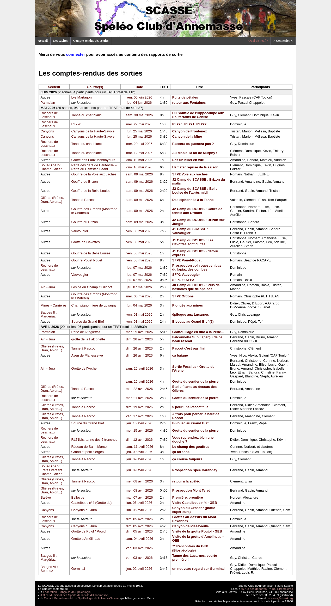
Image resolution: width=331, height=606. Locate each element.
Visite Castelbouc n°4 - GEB (194, 503)
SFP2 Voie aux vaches (190, 174)
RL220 (76, 124)
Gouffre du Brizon (84, 181)
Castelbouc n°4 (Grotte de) (91, 503)
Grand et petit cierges (87, 452)
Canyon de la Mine (187, 136)
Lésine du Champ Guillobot (91, 287)
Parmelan (48, 103)
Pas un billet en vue (188, 160)
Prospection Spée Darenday (194, 470)
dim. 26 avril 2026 (139, 339)
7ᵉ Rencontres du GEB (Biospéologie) (190, 548)
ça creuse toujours (187, 459)
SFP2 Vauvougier (186, 275)
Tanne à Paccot (83, 200)
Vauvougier (79, 231)
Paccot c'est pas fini (188, 348)
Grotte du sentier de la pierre (195, 381)
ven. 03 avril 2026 (139, 548)
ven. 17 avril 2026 (139, 416)
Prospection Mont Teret (191, 490)
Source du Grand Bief (87, 321)
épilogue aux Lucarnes (190, 314)
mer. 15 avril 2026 (139, 430)
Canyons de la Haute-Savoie (93, 131)
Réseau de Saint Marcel (89, 447)
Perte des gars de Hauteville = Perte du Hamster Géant (94, 167)
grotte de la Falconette (88, 339)
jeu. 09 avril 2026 (139, 452)
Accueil (43, 40)
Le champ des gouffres (190, 447)
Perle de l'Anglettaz (86, 332)
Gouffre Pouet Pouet (86, 260)
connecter (75, 54)
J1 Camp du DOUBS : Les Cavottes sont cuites (192, 242)
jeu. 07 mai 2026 (139, 268)
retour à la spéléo (186, 481)
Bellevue (77, 497)
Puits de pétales (185, 97)
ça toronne (180, 452)
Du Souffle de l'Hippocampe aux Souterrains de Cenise (198, 115)
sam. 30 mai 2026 (139, 115)
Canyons (47, 131)
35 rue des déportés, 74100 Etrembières (267, 588)
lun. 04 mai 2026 (139, 305)
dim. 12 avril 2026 (139, 440)
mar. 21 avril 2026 (139, 398)
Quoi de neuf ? (258, 40)
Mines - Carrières (54, 305)
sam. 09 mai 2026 (139, 174)
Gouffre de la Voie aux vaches (94, 174)
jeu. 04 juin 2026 (139, 103)
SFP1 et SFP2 (183, 280)
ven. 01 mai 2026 (139, 314)
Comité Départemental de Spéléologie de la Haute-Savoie (81, 598)
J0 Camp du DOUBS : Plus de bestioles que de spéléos (196, 287)
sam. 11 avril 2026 (139, 447)
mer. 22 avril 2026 (139, 389)
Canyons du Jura (84, 510)
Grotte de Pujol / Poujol (88, 531)
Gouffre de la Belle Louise (90, 191)
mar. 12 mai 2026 (139, 153)
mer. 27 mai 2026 (139, 124)
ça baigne (180, 355)
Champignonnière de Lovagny (94, 305)
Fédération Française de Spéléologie (67, 591)
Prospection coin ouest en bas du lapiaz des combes (197, 267)
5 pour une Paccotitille (190, 407)
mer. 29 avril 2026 (139, 332)
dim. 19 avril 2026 (139, 407)
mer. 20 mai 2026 (139, 144)
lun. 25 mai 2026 (139, 131)
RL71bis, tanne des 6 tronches (94, 440)
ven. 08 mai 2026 (139, 231)
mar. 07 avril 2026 (139, 497)
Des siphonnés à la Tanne (193, 200)
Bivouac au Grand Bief (190, 423)
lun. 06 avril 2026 (139, 503)
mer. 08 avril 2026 (139, 481)
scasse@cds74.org (280, 598)
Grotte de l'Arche (84, 368)
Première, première (187, 497)
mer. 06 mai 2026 (139, 296)
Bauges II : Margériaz (49, 314)
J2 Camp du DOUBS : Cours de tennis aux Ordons (197, 211)
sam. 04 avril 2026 (139, 539)
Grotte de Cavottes (85, 242)
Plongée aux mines (187, 305)
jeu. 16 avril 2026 (139, 423)
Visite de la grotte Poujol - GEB (197, 531)
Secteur (54, 87)
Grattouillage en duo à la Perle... (198, 332)
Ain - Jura (48, 287)
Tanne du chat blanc (86, 115)
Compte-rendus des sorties (91, 40)
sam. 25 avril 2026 (139, 368)
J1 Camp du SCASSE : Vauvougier (190, 231)
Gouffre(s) (95, 87)
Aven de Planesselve (87, 355)
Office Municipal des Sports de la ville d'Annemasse (74, 595)
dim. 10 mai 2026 (139, 160)
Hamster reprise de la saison (195, 167)
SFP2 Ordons (183, 296)
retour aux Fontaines (189, 103)
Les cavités (60, 40)
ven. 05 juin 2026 (139, 97)
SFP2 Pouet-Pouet (187, 260)
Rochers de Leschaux (49, 115)
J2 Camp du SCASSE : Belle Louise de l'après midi (194, 190)
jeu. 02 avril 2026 (139, 569)
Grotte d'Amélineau (85, 539)
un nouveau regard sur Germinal (198, 569)
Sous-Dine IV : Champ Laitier (52, 167)
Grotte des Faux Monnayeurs (93, 160)
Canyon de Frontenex (189, 131)
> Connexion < (283, 40)
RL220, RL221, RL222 (189, 124)
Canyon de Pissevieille (190, 526)
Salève (46, 497)
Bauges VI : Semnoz (49, 569)
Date (139, 87)
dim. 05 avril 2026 (139, 519)
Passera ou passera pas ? (193, 144)
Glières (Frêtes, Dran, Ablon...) (52, 200)
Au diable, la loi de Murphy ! (194, 153)
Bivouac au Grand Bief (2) (193, 321)
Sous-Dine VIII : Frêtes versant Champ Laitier (52, 470)
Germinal (78, 569)
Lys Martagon (81, 97)
